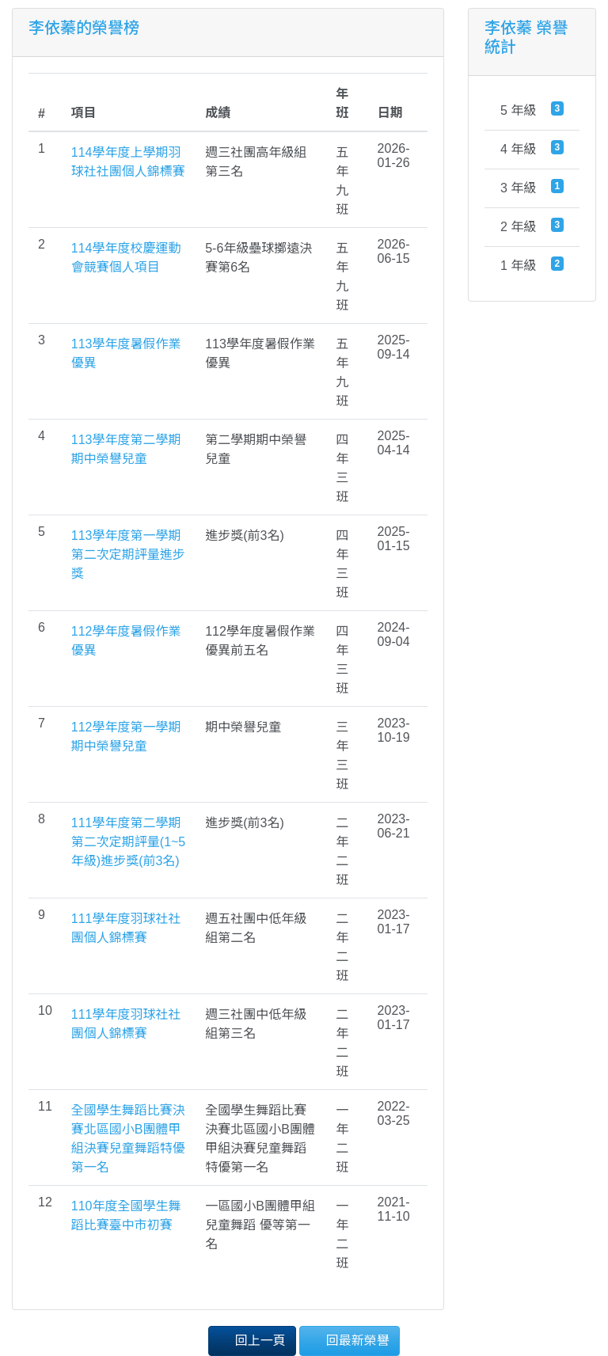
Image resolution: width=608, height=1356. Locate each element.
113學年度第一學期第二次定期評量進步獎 (128, 554)
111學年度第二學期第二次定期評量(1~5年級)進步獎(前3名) (128, 842)
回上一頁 (251, 1339)
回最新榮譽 (349, 1339)
